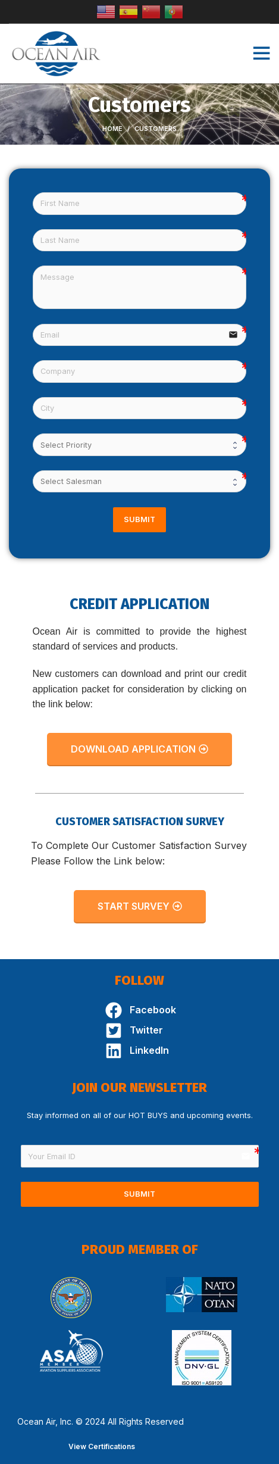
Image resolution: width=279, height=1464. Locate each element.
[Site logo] (56, 52)
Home (112, 128)
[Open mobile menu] (261, 53)
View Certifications (101, 1446)
